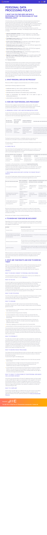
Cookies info (35, 404)
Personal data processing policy (25, 404)
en (42, 2)
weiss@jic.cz (8, 270)
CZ (39, 2)
